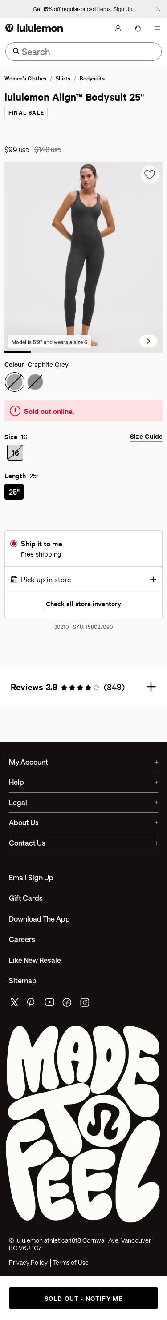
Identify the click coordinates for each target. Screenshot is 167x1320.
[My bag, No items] (137, 35)
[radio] (14, 389)
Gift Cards (26, 906)
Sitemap (23, 988)
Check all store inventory (83, 611)
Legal (83, 810)
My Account (83, 769)
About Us (83, 830)
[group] (83, 263)
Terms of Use (71, 1270)
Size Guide (146, 444)
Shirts (63, 85)
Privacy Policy (28, 1270)
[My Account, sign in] (118, 35)
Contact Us (83, 850)
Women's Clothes (25, 85)
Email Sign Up (31, 885)
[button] (83, 586)
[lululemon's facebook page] (67, 1012)
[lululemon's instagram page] (85, 1012)
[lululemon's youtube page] (50, 1012)
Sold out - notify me (84, 1298)
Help (83, 790)
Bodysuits (92, 85)
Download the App (39, 926)
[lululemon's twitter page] (14, 1011)
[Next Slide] (148, 348)
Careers (22, 946)
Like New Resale (35, 967)
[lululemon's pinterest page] (32, 1012)
